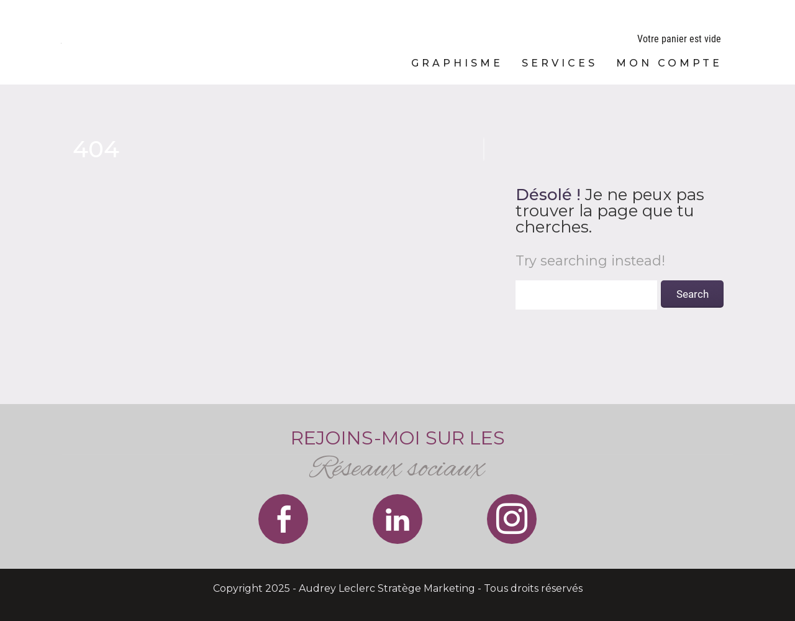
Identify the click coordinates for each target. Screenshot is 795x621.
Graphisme (457, 63)
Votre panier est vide (679, 39)
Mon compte (669, 63)
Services (559, 63)
